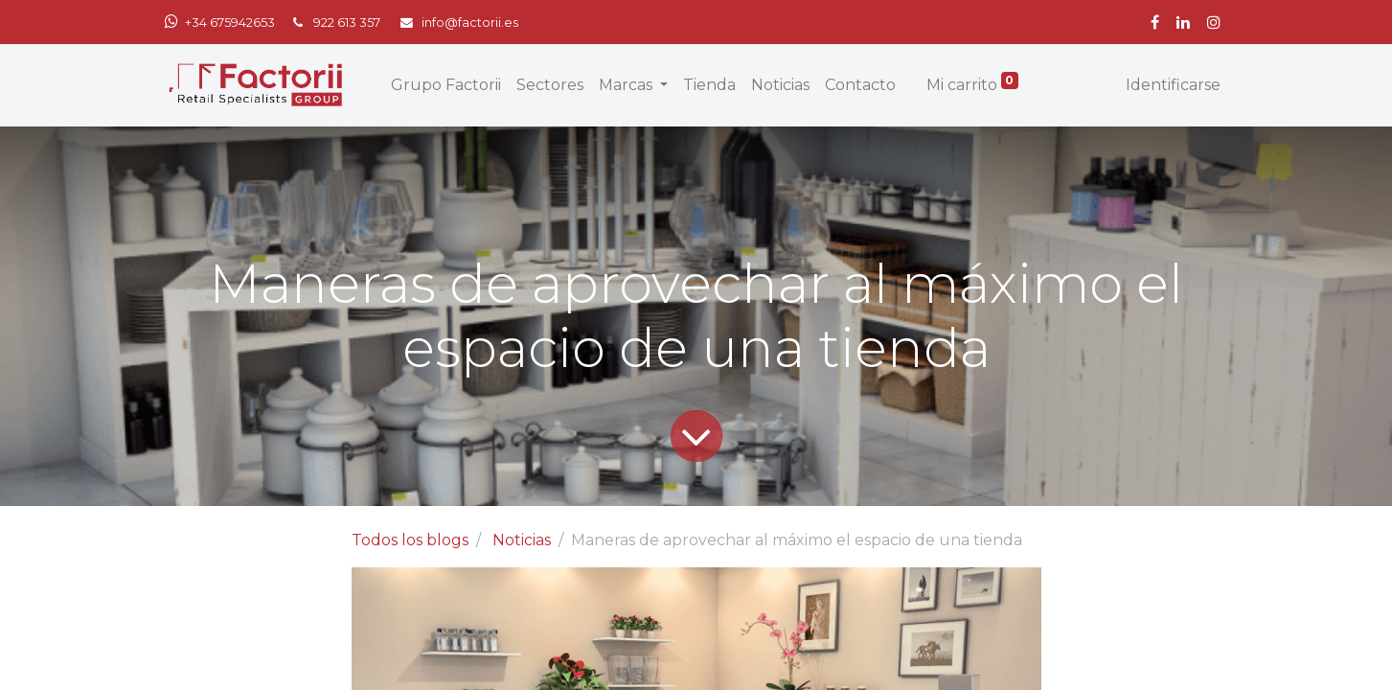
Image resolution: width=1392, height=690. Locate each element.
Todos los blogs (410, 540)
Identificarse (1173, 85)
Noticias (521, 540)
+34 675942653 (230, 22)
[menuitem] (446, 85)
